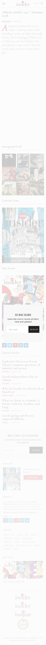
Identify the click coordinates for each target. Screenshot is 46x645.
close (41, 283)
